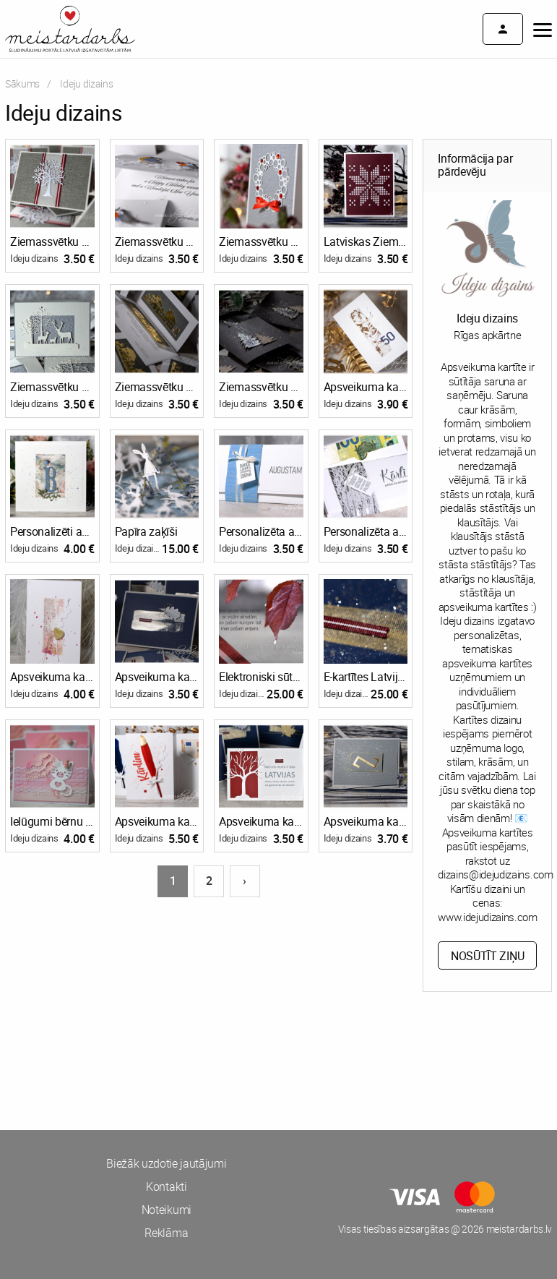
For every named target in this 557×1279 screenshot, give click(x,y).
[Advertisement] (139, 1058)
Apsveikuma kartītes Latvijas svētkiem (157, 677)
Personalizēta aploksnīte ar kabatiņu (261, 531)
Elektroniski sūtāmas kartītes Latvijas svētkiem (261, 677)
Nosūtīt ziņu (487, 956)
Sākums (22, 83)
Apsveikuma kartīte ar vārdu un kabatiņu (157, 821)
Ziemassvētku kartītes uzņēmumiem (157, 241)
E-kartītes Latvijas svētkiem (366, 677)
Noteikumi (166, 1210)
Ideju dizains (34, 258)
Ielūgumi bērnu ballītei (52, 821)
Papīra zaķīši (146, 531)
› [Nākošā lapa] (244, 881)
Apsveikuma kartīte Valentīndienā (52, 677)
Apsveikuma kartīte (366, 387)
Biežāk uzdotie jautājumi (166, 1163)
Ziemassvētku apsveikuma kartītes (52, 241)
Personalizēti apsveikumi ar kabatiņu (52, 531)
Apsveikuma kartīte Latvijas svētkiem (261, 821)
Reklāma (166, 1233)
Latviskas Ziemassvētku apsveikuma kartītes (366, 241)
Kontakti (166, 1186)
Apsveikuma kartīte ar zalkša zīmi (366, 821)
